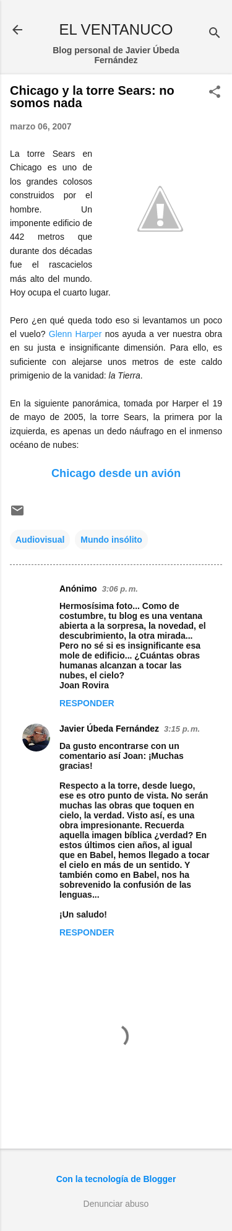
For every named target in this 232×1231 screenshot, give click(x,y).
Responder (86, 703)
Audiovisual (39, 540)
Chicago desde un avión (116, 473)
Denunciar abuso (116, 1204)
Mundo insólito (111, 540)
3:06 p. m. (120, 589)
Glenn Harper (75, 334)
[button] (214, 92)
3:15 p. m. (182, 729)
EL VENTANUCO (116, 29)
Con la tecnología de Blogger (116, 1179)
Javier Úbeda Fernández (109, 729)
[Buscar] (214, 34)
